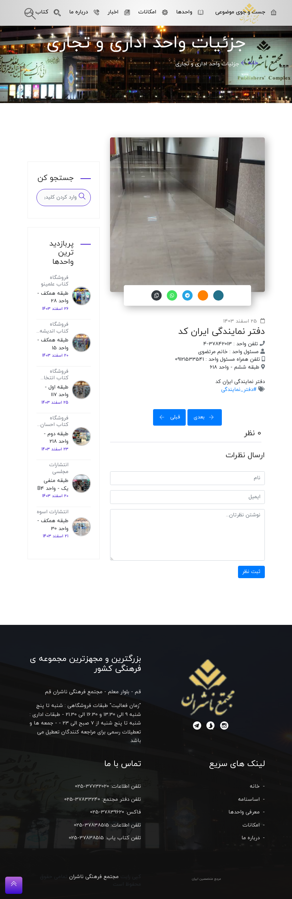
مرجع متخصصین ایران (206, 879)
